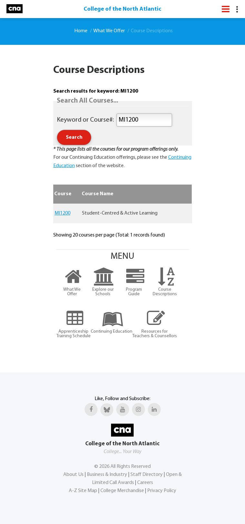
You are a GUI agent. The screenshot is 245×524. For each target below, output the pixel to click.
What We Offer (109, 31)
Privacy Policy (161, 490)
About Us (73, 474)
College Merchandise (122, 490)
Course (62, 193)
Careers (145, 482)
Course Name (97, 193)
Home (80, 31)
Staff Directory (146, 474)
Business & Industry (107, 474)
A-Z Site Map (83, 490)
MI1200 (62, 213)
